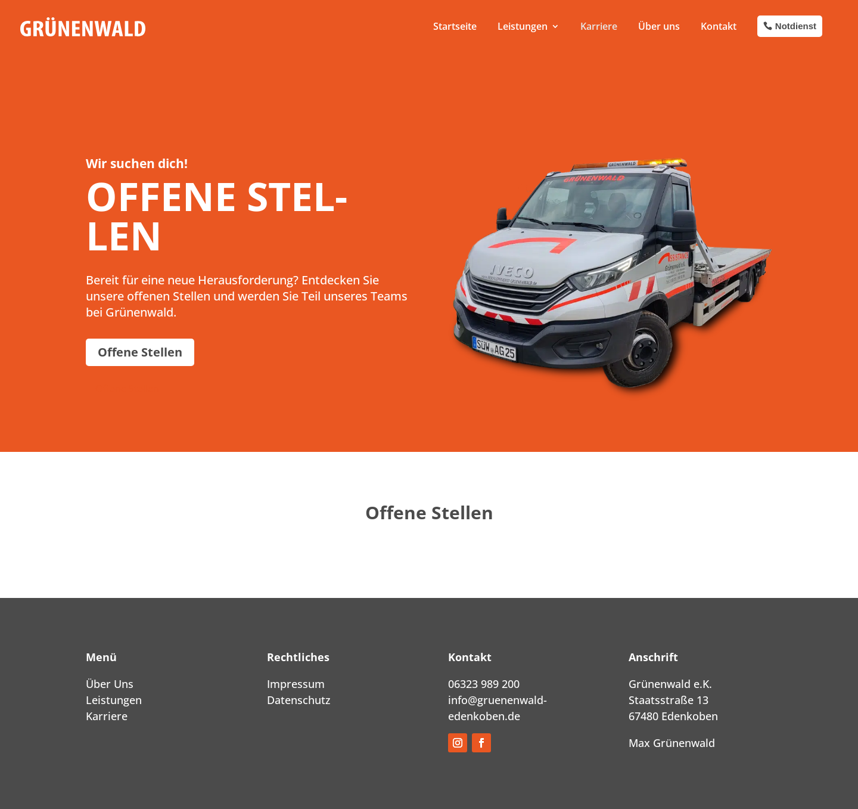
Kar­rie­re (598, 26)
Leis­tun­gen (523, 26)
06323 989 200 (484, 684)
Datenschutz (299, 700)
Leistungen (114, 700)
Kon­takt (718, 26)
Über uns (659, 26)
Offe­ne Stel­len (140, 352)
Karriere (107, 716)
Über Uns (109, 684)
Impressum (296, 684)
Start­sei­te (455, 26)
